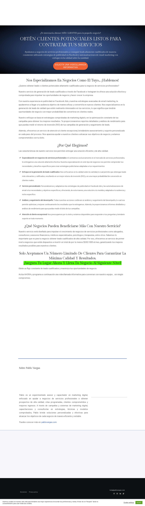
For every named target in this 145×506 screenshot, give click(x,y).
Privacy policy (33, 492)
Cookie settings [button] (129, 502)
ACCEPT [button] (139, 502)
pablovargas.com (49, 422)
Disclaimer (23, 492)
